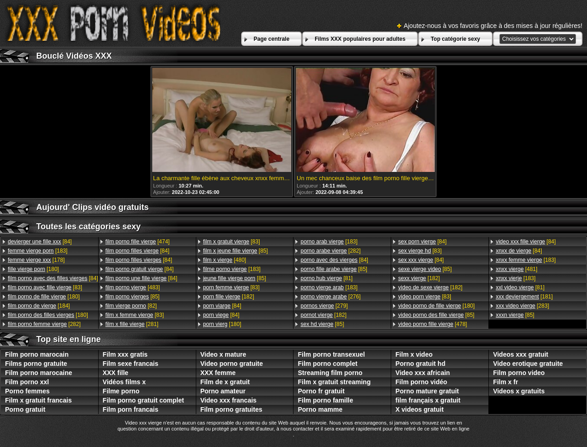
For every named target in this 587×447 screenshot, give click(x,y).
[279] (324, 306)
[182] (228, 296)
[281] (131, 324)
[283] (522, 306)
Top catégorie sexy (455, 39)
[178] (36, 260)
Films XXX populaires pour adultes (360, 39)
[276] (330, 296)
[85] (132, 296)
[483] (132, 287)
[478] (432, 324)
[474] (137, 241)
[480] (224, 260)
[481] (516, 269)
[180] (33, 269)
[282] (44, 324)
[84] (40, 241)
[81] (326, 278)
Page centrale (271, 39)
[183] (37, 251)
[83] (45, 287)
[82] (131, 306)
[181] (524, 296)
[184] (39, 306)
